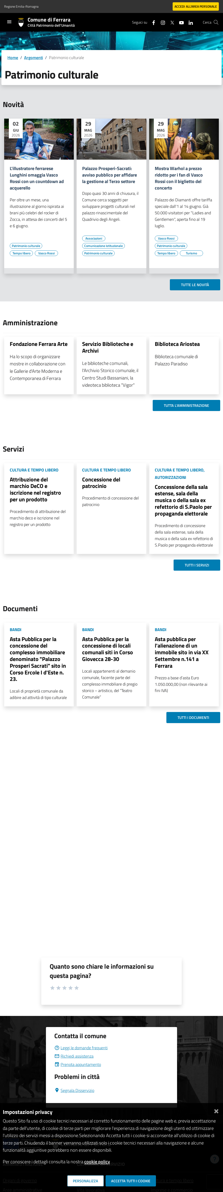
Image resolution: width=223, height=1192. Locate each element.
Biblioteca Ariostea (177, 344)
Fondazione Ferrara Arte (39, 344)
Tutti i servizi (197, 565)
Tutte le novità (195, 285)
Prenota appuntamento (77, 1064)
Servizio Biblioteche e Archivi (107, 347)
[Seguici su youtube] (179, 22)
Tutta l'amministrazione (186, 405)
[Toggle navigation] (9, 22)
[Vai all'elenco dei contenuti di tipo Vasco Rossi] (46, 253)
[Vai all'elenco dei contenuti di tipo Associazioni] (93, 238)
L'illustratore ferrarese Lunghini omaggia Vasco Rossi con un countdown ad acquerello (37, 178)
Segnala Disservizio (74, 1090)
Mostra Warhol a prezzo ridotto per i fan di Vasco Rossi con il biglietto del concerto (179, 178)
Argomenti (33, 57)
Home (12, 57)
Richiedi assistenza (74, 1056)
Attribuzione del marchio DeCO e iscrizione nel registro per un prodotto (35, 489)
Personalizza (85, 1181)
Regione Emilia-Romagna (21, 6)
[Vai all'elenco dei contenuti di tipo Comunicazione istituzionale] (103, 246)
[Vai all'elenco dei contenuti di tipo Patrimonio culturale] (26, 246)
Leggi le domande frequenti (81, 1048)
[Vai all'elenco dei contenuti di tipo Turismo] (191, 253)
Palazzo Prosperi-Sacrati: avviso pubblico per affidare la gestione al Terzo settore (109, 175)
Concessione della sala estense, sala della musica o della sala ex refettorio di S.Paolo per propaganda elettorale (183, 500)
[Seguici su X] (170, 22)
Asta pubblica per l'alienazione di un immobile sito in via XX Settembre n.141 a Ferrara (182, 652)
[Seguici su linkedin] (189, 22)
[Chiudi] (216, 1110)
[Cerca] (216, 22)
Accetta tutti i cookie (130, 1181)
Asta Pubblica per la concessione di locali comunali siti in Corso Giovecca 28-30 (107, 649)
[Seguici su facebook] (151, 22)
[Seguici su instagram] (161, 22)
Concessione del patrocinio (101, 482)
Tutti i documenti (193, 717)
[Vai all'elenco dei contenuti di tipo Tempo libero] (21, 253)
